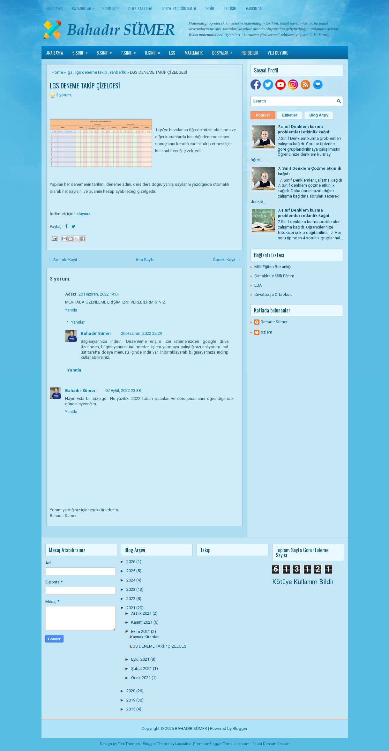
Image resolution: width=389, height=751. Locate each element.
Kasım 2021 (142, 622)
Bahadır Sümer (96, 333)
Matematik (194, 52)
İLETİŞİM (230, 8)
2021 (131, 607)
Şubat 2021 (142, 668)
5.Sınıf (82, 51)
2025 (131, 570)
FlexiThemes (129, 744)
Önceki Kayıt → (227, 259)
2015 (131, 709)
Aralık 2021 (142, 613)
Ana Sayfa (54, 8)
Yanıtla (71, 310)
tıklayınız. (82, 213)
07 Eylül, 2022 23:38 (123, 390)
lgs (69, 72)
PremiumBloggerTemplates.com (221, 744)
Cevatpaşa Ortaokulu (273, 294)
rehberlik (118, 72)
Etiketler (289, 115)
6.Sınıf (106, 51)
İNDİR (210, 8)
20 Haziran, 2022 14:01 (99, 294)
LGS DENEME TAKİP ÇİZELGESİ (85, 85)
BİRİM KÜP (110, 8)
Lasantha (182, 744)
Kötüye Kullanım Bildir (303, 582)
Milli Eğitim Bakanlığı (272, 266)
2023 (131, 589)
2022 (131, 598)
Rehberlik (250, 52)
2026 (131, 561)
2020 (131, 690)
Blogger (240, 728)
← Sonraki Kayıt (62, 259)
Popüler (263, 115)
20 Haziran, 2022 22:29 (141, 333)
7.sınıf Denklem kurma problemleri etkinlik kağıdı (304, 129)
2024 (131, 580)
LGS (172, 52)
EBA (258, 285)
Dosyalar (224, 51)
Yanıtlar (78, 322)
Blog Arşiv (319, 115)
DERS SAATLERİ (140, 8)
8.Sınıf (154, 51)
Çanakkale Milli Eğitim (274, 276)
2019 (131, 700)
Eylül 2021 (140, 659)
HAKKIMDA (254, 8)
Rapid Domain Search (270, 744)
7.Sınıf (130, 51)
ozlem (266, 332)
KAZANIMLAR (85, 7)
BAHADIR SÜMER (191, 728)
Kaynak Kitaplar (144, 637)
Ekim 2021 (141, 631)
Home (57, 72)
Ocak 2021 (141, 677)
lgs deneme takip (91, 72)
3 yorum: (64, 95)
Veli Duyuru (278, 52)
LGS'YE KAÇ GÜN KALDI (179, 8)
